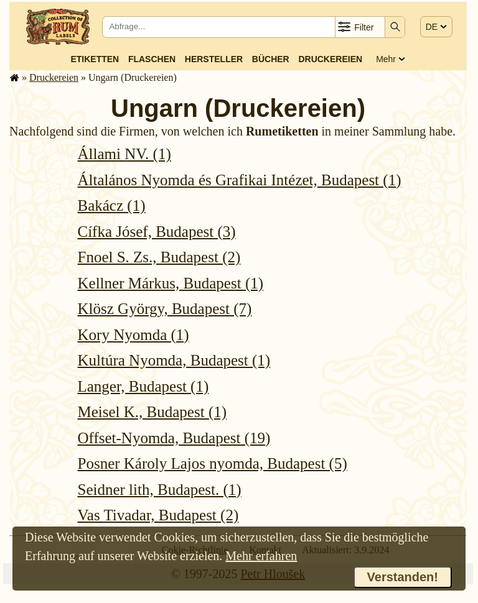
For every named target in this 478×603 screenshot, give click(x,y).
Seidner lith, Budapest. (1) (159, 489)
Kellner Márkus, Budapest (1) (171, 283)
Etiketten (94, 59)
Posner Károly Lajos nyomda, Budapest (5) (212, 463)
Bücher (270, 59)
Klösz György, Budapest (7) (165, 308)
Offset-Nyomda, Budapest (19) (174, 438)
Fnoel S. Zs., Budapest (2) (159, 257)
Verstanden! (402, 577)
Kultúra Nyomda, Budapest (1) (174, 360)
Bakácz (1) (112, 205)
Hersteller (214, 59)
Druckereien (330, 59)
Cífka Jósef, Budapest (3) (157, 231)
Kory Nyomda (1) (133, 334)
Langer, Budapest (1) (143, 386)
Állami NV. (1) (124, 153)
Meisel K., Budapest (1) (152, 411)
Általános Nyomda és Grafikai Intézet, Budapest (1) (239, 180)
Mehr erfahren (261, 556)
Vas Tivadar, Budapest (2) (158, 515)
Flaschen (152, 59)
